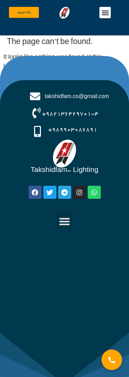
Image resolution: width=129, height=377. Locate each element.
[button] (105, 12)
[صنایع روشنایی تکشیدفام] (64, 304)
